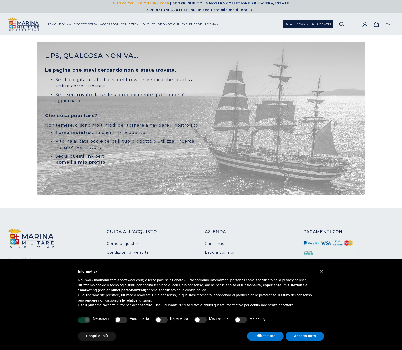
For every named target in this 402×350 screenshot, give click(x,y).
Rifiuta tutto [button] (265, 336)
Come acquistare (124, 243)
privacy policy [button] (293, 280)
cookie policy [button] (195, 290)
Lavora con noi (219, 252)
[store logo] (27, 24)
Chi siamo (215, 243)
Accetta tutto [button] (305, 336)
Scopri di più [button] (97, 336)
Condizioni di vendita (128, 252)
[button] (388, 24)
